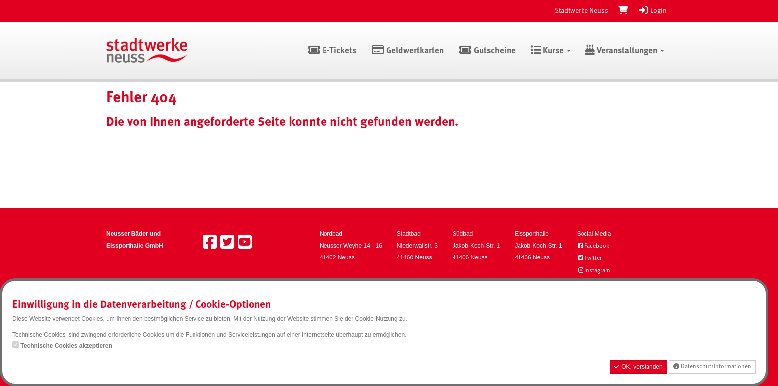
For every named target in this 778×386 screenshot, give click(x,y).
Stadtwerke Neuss (581, 10)
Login (652, 10)
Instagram (593, 271)
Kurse (550, 51)
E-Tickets (331, 51)
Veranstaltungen (624, 51)
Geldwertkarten (407, 51)
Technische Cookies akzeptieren (66, 345)
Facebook (593, 246)
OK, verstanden (638, 366)
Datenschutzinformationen (712, 366)
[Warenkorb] (623, 10)
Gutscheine (487, 51)
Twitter (589, 258)
